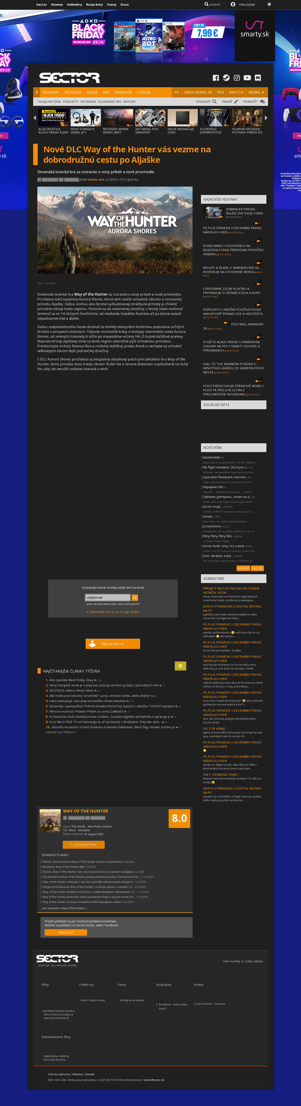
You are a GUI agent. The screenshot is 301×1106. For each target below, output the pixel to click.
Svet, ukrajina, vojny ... (218, 556)
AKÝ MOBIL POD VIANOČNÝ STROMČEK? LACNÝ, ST (149, 134)
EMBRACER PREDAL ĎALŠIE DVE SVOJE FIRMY (244, 211)
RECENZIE (73, 92)
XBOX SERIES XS (198, 92)
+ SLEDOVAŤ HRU (84, 844)
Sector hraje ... (213, 506)
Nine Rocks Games (100, 826)
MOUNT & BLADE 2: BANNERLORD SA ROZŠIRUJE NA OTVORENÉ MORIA (231, 269)
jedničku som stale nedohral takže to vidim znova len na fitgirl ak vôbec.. (230, 616)
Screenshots (212, 526)
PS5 (220, 92)
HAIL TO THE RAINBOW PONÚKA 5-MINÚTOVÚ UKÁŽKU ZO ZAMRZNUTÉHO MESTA (233, 368)
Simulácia (84, 830)
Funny (111, 4)
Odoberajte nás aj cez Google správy (114, 612)
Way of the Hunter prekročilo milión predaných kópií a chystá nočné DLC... (89, 897)
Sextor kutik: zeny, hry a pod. (223, 546)
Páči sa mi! (113, 644)
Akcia (72, 830)
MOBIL (255, 92)
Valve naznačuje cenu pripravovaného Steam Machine (91, 701)
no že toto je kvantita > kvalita (222, 650)
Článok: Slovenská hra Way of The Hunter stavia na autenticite (82, 862)
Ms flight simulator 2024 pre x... (225, 467)
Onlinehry (74, 4)
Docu (125, 4)
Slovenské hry (71, 179)
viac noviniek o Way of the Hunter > (64, 908)
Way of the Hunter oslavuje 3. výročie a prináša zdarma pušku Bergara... (88, 882)
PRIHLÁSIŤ (66, 932)
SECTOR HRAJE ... (215, 728)
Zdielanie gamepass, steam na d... (227, 497)
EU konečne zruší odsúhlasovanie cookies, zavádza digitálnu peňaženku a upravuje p (113, 716)
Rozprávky (94, 4)
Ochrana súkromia (59, 1074)
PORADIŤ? (250, 102)
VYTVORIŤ (243, 568)
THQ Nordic (78, 826)
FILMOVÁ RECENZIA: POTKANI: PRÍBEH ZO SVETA (247, 132)
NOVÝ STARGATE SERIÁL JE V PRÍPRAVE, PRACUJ (83, 132)
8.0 (179, 818)
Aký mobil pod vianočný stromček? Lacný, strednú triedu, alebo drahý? (103, 695)
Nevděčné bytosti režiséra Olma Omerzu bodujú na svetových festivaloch (59, 1014)
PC (177, 92)
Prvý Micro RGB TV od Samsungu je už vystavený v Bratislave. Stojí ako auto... (108, 722)
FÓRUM (144, 92)
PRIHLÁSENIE (247, 4)
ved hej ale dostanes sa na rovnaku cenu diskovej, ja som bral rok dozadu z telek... (229, 666)
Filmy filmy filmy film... (218, 536)
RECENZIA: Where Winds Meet (74, 690)
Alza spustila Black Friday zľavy (75, 680)
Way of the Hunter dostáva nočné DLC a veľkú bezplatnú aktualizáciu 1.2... (90, 892)
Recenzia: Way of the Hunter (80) (63, 867)
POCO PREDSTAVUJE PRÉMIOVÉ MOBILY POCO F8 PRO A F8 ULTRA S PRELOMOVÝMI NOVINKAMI (233, 390)
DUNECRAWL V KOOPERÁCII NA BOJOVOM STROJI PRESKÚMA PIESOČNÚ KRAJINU (233, 249)
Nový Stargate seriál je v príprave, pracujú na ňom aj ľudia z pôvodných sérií (107, 685)
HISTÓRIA (54, 102)
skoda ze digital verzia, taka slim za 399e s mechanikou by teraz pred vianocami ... (230, 766)
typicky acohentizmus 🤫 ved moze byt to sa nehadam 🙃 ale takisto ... (231, 634)
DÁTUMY (129, 102)
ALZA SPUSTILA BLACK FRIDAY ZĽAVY (53, 130)
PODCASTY (70, 102)
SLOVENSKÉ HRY (109, 102)
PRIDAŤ (227, 102)
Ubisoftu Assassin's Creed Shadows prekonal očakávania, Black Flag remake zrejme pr (116, 727)
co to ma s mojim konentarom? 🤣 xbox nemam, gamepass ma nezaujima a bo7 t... (233, 702)
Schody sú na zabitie (132, 1000)
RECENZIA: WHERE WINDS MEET (116, 130)
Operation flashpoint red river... (225, 477)
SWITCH (236, 92)
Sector (41, 4)
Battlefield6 (211, 457)
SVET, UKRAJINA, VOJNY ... (222, 774)
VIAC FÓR (257, 568)
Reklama (78, 1074)
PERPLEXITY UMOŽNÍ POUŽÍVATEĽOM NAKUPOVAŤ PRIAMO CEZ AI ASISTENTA (233, 311)
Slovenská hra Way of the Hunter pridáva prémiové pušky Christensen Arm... (91, 877)
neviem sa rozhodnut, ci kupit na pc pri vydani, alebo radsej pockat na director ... (232, 798)
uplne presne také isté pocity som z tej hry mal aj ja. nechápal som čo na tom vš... (232, 734)
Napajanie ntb (213, 487)
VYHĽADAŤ (203, 102)
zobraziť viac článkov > (61, 732)
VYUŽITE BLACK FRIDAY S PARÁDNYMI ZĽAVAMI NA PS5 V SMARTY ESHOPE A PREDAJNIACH (231, 346)
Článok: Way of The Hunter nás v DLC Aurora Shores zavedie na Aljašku (88, 872)
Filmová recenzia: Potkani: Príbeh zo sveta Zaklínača (89, 711)
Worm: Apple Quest (93, 1000)
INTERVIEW (88, 102)
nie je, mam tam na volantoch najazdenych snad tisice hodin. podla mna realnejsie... (230, 598)
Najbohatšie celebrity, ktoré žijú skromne (57, 1057)
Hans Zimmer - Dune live (210, 1004)
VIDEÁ (92, 92)
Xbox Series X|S (49, 179)
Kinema (57, 4)
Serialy (207, 516)
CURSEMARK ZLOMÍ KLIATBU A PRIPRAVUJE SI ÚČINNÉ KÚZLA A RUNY (231, 290)
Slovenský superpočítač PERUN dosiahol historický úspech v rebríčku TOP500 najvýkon (115, 706)
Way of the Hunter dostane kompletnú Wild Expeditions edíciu (82, 902)
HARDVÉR (123, 92)
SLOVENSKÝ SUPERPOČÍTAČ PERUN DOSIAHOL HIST (213, 134)
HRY (106, 92)
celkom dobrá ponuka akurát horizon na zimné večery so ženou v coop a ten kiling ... (233, 684)
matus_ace (95, 179)
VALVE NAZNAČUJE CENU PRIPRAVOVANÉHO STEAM (181, 134)
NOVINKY (51, 92)
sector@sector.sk (154, 1080)
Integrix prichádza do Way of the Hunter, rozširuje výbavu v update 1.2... (88, 887)
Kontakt (89, 1074)
